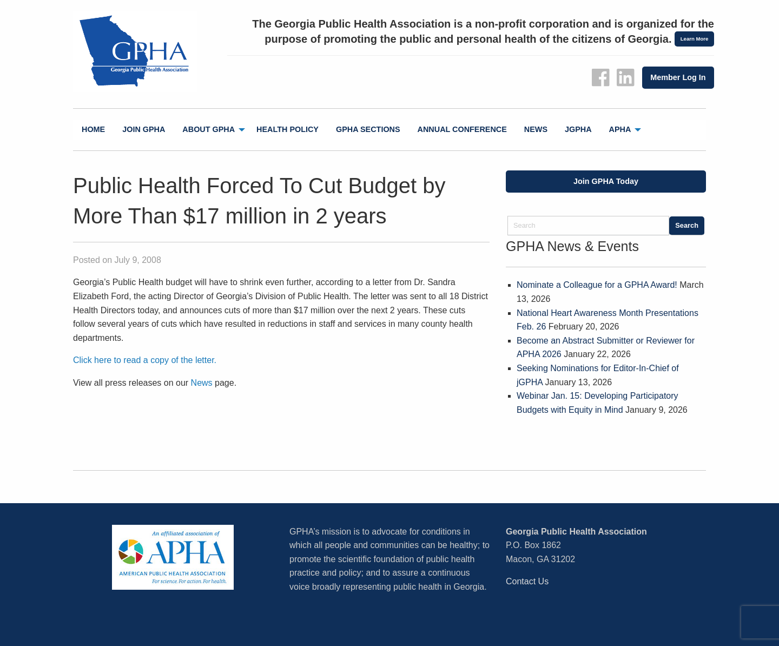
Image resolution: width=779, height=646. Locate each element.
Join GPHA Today (605, 181)
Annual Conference (462, 129)
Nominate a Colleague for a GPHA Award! (597, 284)
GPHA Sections (368, 129)
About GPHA (208, 129)
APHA (620, 129)
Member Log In (677, 77)
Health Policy (287, 129)
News (535, 129)
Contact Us (527, 581)
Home (93, 129)
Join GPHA (143, 129)
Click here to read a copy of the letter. (144, 360)
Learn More (695, 39)
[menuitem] (93, 130)
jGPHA (578, 129)
